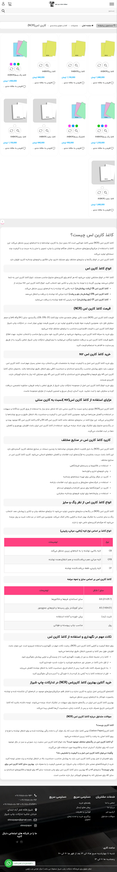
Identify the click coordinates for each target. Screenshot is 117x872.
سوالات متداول (108, 816)
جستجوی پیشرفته (106, 25)
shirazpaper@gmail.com (19, 820)
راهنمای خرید (84, 803)
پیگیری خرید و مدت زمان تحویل (78, 818)
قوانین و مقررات (83, 812)
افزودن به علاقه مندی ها (102, 83)
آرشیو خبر (110, 812)
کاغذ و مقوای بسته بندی (58, 25)
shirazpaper (26, 825)
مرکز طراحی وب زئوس (34, 869)
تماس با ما (110, 803)
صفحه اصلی (87, 25)
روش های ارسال (83, 807)
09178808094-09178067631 (20, 804)
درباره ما (111, 807)
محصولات (74, 25)
